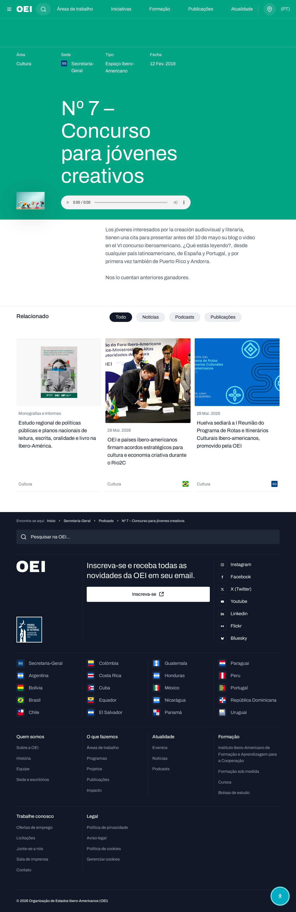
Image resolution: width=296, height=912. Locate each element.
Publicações (200, 9)
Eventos (159, 747)
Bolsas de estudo (234, 792)
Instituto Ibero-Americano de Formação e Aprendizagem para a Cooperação (247, 754)
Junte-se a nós (29, 848)
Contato (23, 870)
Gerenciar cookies (103, 859)
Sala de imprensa (32, 859)
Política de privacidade (107, 827)
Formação (159, 9)
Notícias (159, 758)
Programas (97, 758)
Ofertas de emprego (34, 827)
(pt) (285, 9)
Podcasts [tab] (184, 317)
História (23, 758)
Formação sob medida (238, 771)
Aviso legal (97, 838)
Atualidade (242, 9)
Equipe (22, 769)
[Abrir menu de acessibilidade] (280, 896)
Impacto (94, 790)
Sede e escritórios (32, 779)
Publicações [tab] (223, 317)
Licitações (25, 838)
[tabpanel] (148, 415)
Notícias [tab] (150, 317)
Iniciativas (121, 9)
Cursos (224, 782)
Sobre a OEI (27, 747)
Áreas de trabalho (75, 9)
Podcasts (106, 521)
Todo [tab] (121, 317)
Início (51, 521)
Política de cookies (104, 848)
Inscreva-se (148, 594)
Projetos (94, 769)
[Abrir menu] (9, 9)
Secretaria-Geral (77, 521)
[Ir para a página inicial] (24, 9)
